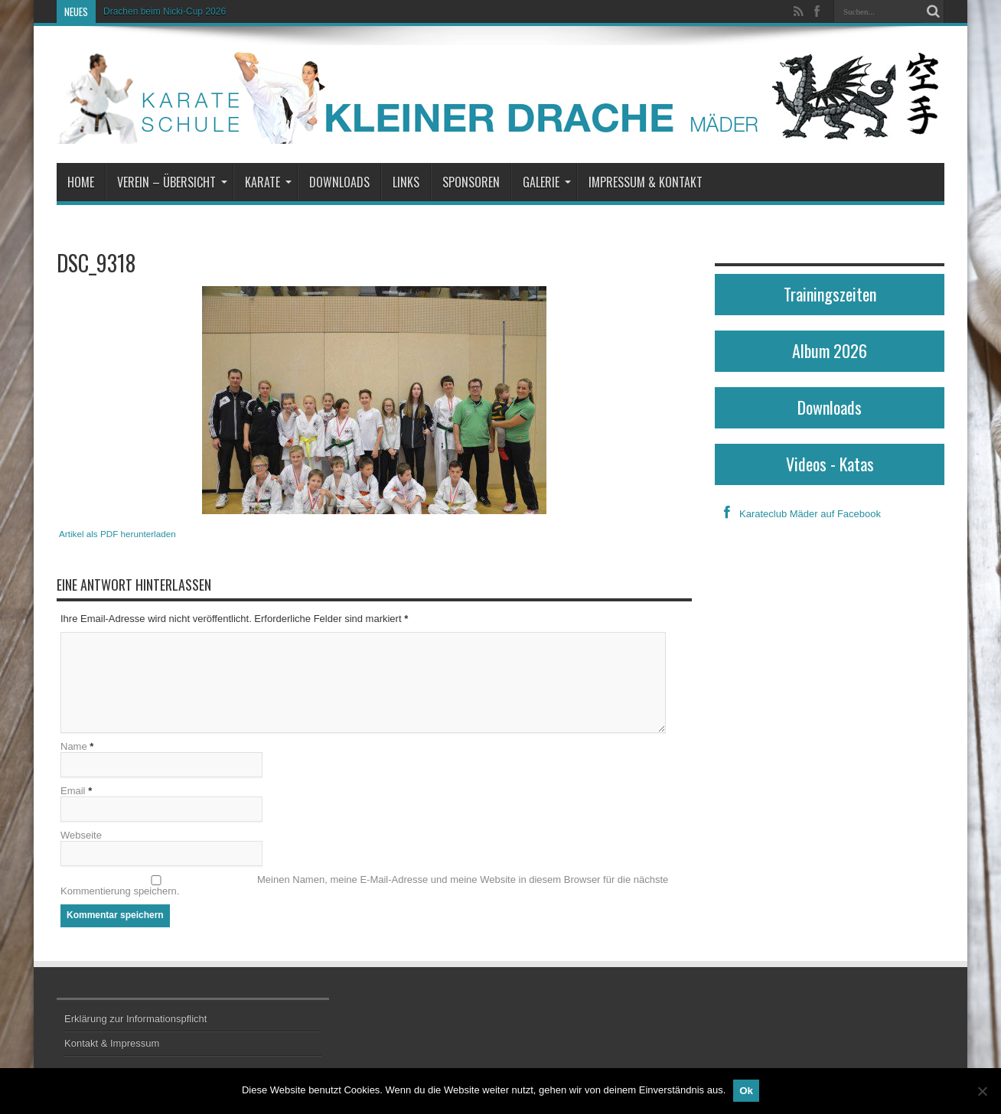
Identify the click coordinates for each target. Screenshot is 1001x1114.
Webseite (81, 835)
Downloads (339, 182)
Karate (268, 182)
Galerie (547, 182)
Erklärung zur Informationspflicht (135, 1018)
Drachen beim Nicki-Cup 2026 (164, 11)
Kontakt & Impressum (111, 1043)
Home (80, 182)
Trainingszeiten (830, 294)
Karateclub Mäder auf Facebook (798, 514)
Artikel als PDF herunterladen (117, 534)
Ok (746, 1090)
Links (406, 182)
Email (73, 790)
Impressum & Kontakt (646, 182)
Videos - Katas (830, 463)
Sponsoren (471, 182)
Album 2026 (829, 350)
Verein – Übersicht (172, 182)
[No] (982, 1091)
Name (73, 746)
